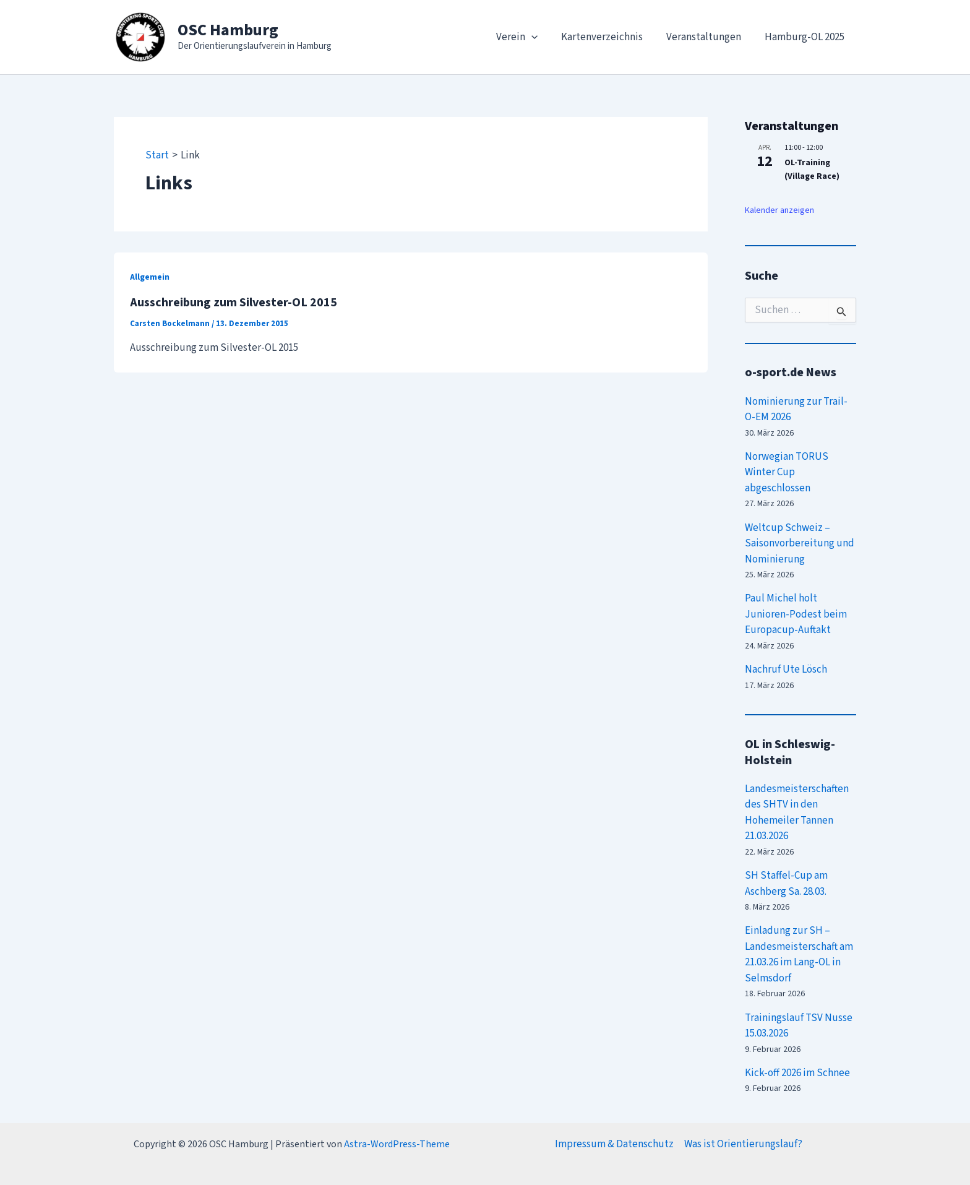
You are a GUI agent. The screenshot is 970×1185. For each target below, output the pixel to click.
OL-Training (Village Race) (811, 170)
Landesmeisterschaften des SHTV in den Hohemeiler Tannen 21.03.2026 (797, 813)
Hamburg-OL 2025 (806, 37)
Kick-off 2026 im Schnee (797, 1073)
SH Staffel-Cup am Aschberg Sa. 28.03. (786, 883)
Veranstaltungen (707, 37)
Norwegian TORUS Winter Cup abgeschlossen (786, 472)
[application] (540, 37)
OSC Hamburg (228, 30)
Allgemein (150, 277)
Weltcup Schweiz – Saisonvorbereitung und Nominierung (799, 543)
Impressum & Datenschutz (614, 1144)
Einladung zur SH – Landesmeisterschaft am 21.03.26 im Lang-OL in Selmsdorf (799, 954)
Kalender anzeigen (779, 210)
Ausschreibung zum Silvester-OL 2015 (233, 302)
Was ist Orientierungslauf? (743, 1144)
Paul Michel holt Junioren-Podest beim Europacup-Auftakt (796, 614)
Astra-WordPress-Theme (397, 1144)
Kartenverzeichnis (608, 37)
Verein (525, 37)
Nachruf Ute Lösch (786, 669)
